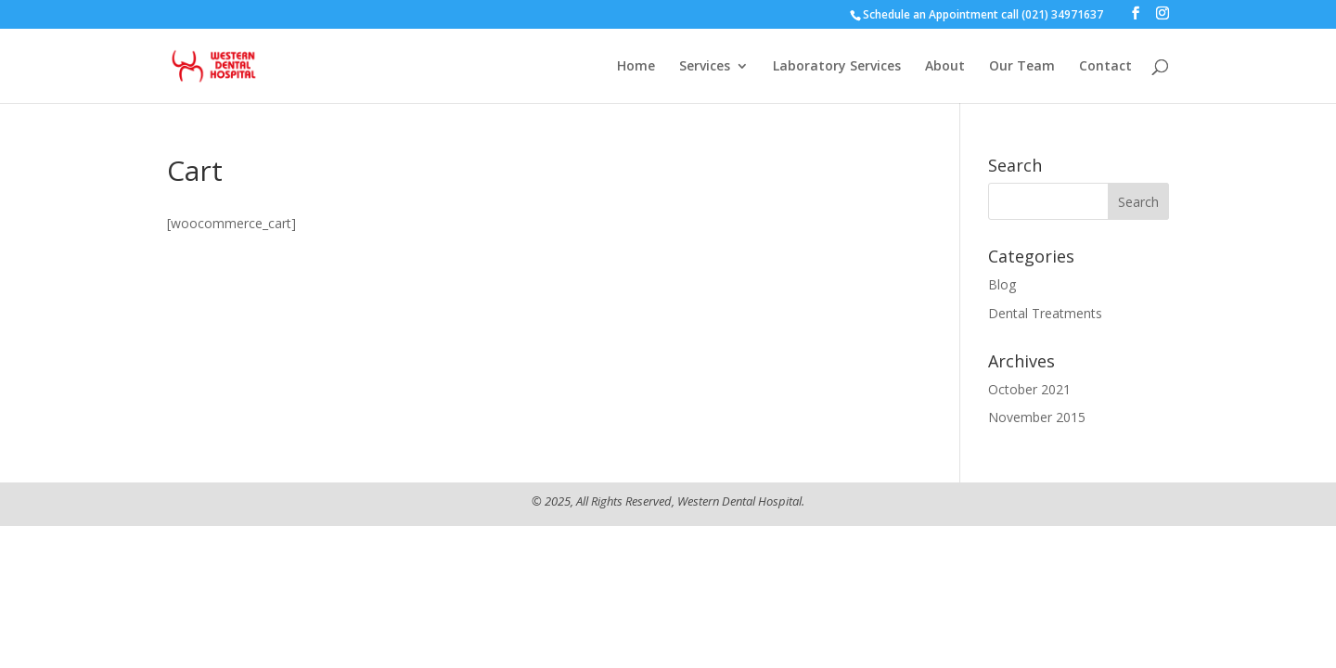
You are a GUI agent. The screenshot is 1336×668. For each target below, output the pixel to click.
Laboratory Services (837, 66)
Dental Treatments (1045, 313)
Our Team (1022, 66)
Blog (1002, 284)
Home (636, 66)
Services (704, 66)
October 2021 (1029, 389)
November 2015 (1037, 417)
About (945, 66)
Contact (1105, 66)
